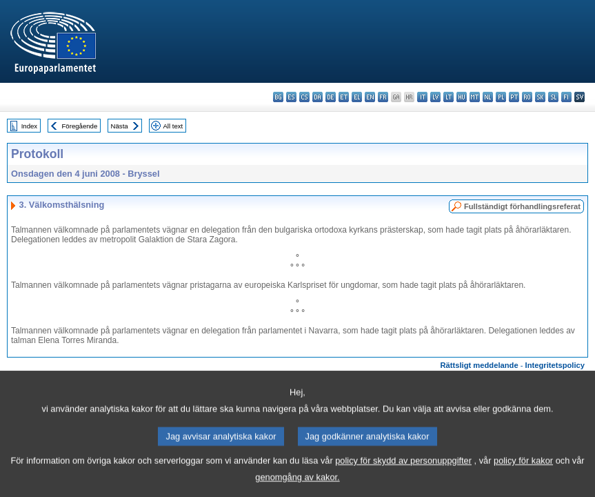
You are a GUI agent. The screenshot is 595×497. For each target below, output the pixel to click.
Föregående (80, 126)
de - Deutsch (330, 97)
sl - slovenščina (553, 97)
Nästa (119, 126)
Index (29, 126)
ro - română (527, 97)
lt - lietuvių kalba (448, 97)
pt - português (514, 97)
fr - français (383, 97)
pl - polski (501, 97)
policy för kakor (523, 474)
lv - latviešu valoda (435, 97)
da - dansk (317, 97)
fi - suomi (566, 97)
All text (173, 126)
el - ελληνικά (357, 97)
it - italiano (422, 97)
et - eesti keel (344, 97)
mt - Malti (475, 97)
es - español (291, 97)
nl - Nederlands (488, 97)
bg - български (278, 97)
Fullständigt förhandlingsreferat (522, 206)
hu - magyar (461, 97)
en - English (370, 97)
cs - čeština (304, 97)
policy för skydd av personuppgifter (403, 474)
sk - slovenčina (540, 97)
